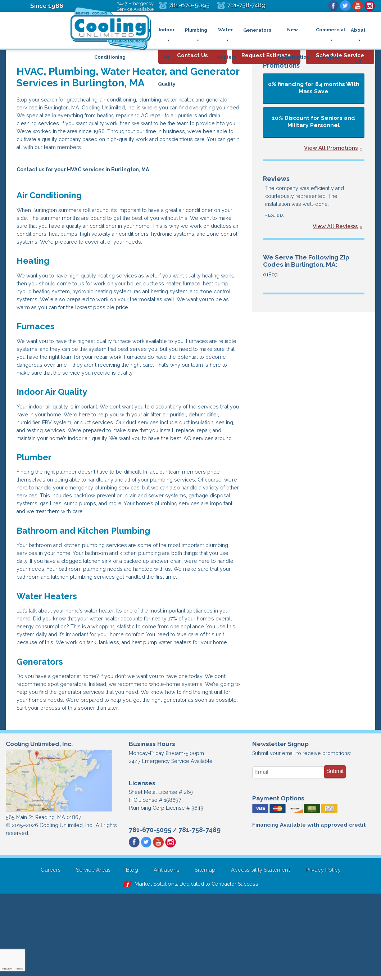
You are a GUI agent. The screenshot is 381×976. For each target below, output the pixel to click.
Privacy (7, 968)
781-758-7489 (199, 911)
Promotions (280, 65)
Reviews (275, 178)
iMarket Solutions (151, 966)
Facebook (330, 6)
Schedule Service (340, 50)
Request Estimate (266, 50)
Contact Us (192, 50)
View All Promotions (331, 148)
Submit (335, 850)
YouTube (356, 6)
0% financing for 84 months (313, 88)
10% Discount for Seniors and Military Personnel (313, 121)
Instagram (369, 6)
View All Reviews (335, 229)
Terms (19, 968)
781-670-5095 (150, 911)
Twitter (343, 6)
